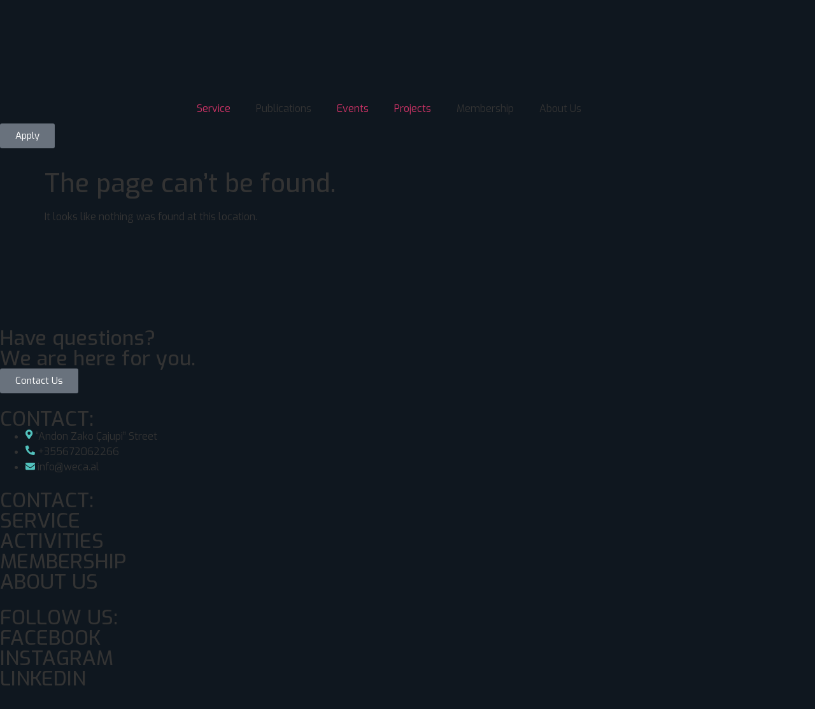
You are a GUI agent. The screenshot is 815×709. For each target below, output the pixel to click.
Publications (283, 108)
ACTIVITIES (52, 541)
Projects (412, 108)
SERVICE (40, 520)
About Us (560, 108)
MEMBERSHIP (63, 561)
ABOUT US (49, 581)
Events (353, 108)
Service (213, 108)
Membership (485, 108)
